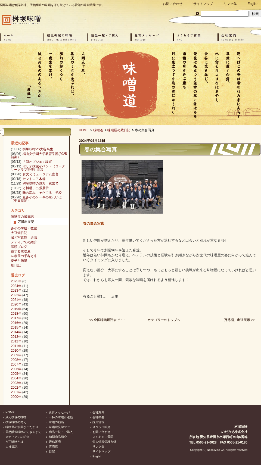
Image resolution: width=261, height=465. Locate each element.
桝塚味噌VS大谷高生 (38, 149)
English (253, 4)
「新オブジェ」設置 (37, 162)
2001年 (16, 392)
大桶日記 (11, 446)
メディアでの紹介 (24, 242)
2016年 (16, 323)
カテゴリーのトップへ (164, 320)
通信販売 (55, 441)
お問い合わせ (172, 4)
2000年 (16, 397)
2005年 (16, 374)
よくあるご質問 (102, 436)
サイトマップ (203, 4)
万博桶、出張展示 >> (239, 320)
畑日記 (16, 265)
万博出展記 (26, 222)
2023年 (16, 290)
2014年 (16, 332)
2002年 (16, 387)
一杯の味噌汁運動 (61, 417)
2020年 (16, 304)
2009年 (16, 355)
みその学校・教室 (24, 228)
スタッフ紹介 (101, 427)
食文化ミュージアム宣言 (40, 174)
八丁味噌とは (14, 441)
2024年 (16, 286)
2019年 (16, 309)
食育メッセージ (59, 412)
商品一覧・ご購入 (61, 431)
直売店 (53, 446)
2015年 (16, 327)
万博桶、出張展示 (36, 188)
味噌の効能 (56, 422)
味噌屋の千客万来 (24, 256)
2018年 (16, 314)
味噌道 (98, 130)
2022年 (16, 295)
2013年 (16, 337)
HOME (84, 130)
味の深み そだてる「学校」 (44, 193)
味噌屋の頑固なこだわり (21, 427)
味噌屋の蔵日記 (118, 130)
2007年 (16, 364)
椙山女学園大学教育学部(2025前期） (39, 155)
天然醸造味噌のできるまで (23, 431)
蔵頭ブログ (19, 247)
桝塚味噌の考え (15, 422)
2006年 (16, 369)
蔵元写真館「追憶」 (25, 237)
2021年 (16, 300)
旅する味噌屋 (20, 251)
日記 (52, 451)
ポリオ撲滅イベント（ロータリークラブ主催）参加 (38, 167)
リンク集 (230, 4)
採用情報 (98, 422)
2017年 (16, 318)
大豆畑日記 (19, 233)
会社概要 (98, 417)
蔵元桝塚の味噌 (15, 417)
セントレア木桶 (34, 179)
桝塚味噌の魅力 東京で (40, 183)
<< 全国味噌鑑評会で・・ (107, 320)
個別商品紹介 (58, 436)
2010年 (16, 350)
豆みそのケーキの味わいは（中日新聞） (36, 198)
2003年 (16, 383)
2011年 (16, 346)
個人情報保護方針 (104, 441)
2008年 (16, 360)
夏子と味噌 (19, 261)
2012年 (16, 341)
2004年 (16, 378)
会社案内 (98, 412)
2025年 (16, 281)
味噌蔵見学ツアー (61, 427)
